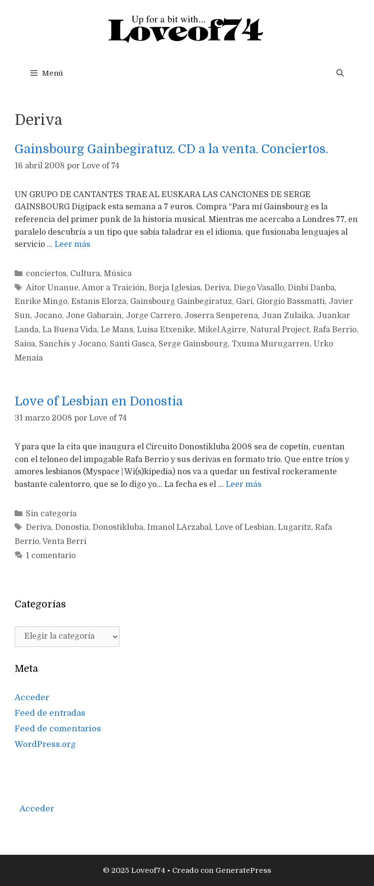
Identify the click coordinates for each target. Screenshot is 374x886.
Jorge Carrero (153, 315)
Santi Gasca (132, 344)
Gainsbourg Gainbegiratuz (181, 301)
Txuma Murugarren (271, 344)
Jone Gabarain (94, 315)
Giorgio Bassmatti (290, 301)
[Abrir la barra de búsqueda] (340, 73)
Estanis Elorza (98, 301)
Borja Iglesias (174, 287)
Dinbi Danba (311, 287)
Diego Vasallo (259, 287)
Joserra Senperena (221, 315)
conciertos (46, 273)
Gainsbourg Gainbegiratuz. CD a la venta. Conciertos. (171, 149)
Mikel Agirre (222, 329)
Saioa (25, 344)
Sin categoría (51, 513)
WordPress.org (45, 744)
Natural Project (279, 329)
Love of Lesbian (244, 527)
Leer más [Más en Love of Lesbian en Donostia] (243, 484)
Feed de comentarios (58, 728)
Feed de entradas (50, 713)
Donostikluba (118, 527)
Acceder (32, 697)
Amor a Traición (113, 287)
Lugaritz (294, 527)
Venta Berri (64, 541)
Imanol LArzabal (179, 527)
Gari (244, 301)
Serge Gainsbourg (193, 344)
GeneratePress (243, 870)
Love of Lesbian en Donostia (99, 401)
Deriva (217, 287)
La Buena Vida (69, 329)
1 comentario (51, 555)
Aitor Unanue (52, 287)
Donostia (72, 527)
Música (118, 273)
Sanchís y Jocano (72, 344)
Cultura (85, 273)
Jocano (48, 315)
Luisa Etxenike (165, 329)
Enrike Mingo (41, 301)
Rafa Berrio (334, 329)
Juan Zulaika (287, 315)
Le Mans (117, 329)
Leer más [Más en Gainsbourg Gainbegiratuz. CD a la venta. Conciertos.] (72, 244)
